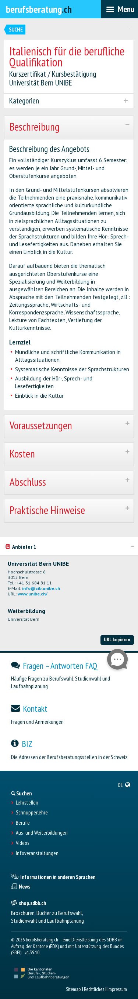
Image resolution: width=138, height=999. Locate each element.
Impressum (117, 989)
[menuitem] (124, 785)
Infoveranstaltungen (37, 853)
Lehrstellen (27, 802)
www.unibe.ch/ (32, 594)
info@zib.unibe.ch (41, 588)
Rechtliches (94, 989)
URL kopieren (117, 639)
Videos (22, 843)
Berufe (23, 823)
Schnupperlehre (32, 812)
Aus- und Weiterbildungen (42, 833)
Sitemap (73, 989)
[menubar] (119, 9)
